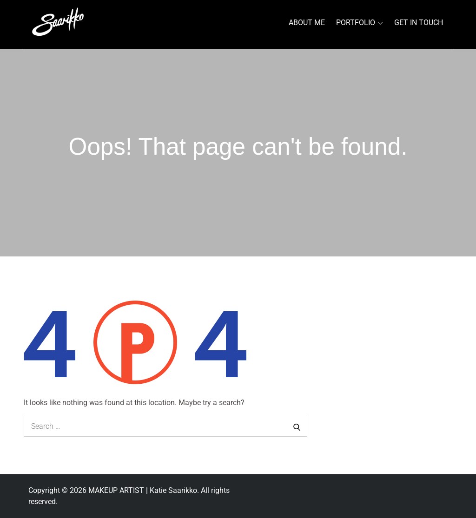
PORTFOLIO (359, 22)
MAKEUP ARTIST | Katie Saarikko (142, 490)
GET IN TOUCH (418, 22)
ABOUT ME (307, 22)
